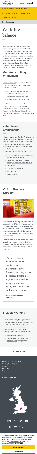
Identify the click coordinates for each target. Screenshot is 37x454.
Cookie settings (18, 451)
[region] (18, 443)
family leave (19, 155)
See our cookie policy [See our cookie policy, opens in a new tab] (16, 443)
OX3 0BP (5, 368)
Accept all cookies (18, 447)
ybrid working (22, 338)
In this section (18, 22)
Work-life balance (10, 17)
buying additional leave (15, 168)
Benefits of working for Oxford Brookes (17, 13)
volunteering (11, 171)
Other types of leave (20, 151)
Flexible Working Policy (15, 335)
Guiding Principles (24, 137)
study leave (11, 165)
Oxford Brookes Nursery (11, 222)
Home (4, 9)
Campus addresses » (9, 377)
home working (12, 341)
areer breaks (12, 174)
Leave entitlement (9, 83)
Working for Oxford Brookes (18, 9)
